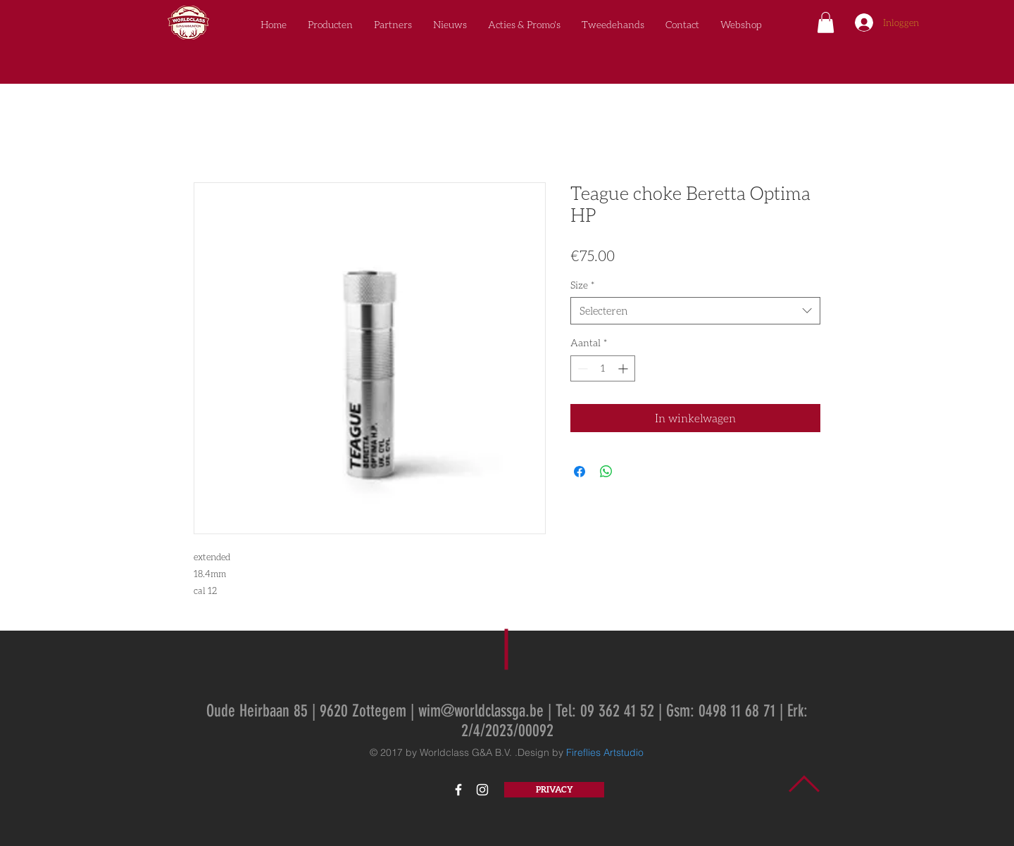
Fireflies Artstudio (605, 752)
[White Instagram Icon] (482, 789)
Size (582, 285)
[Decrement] (581, 368)
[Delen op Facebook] (579, 471)
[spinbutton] (602, 368)
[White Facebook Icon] (458, 789)
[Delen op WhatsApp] (606, 471)
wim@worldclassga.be (481, 711)
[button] (825, 22)
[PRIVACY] (554, 789)
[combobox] (695, 310)
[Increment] (624, 368)
